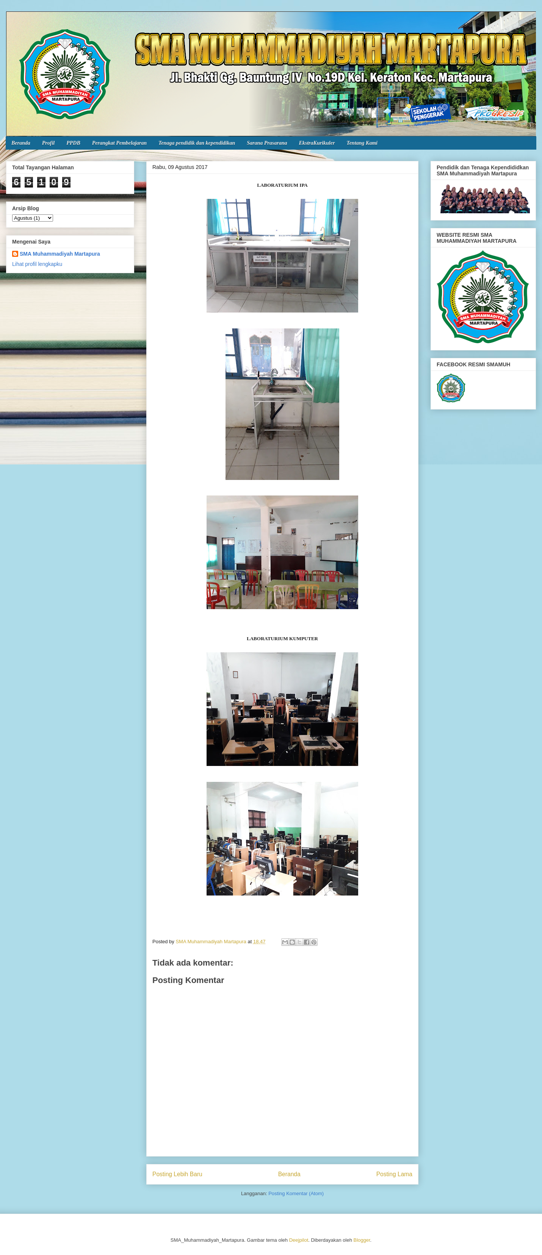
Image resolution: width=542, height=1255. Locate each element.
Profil (48, 143)
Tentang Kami (362, 143)
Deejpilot (299, 1240)
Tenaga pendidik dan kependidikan (196, 143)
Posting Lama (394, 1174)
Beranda (20, 143)
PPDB (73, 143)
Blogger (362, 1240)
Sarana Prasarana (267, 143)
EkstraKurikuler (317, 143)
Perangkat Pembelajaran (119, 143)
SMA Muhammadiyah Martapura (60, 254)
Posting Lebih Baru (177, 1174)
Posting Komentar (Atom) (296, 1193)
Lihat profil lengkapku (37, 264)
